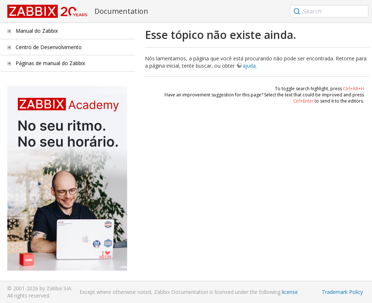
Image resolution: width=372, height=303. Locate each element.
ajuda (249, 65)
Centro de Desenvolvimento (49, 47)
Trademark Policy (342, 291)
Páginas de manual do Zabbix (50, 63)
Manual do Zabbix (37, 30)
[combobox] (329, 11)
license (290, 291)
